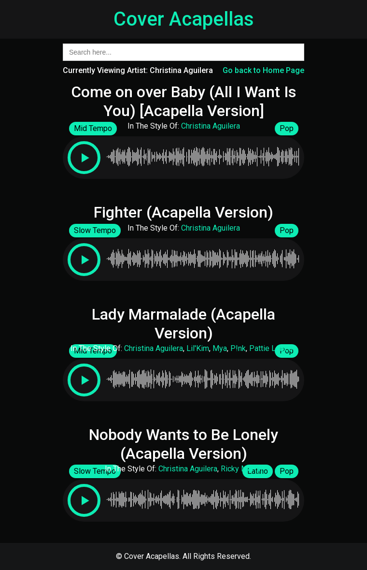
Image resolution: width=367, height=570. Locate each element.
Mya (219, 348)
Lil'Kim (197, 348)
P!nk (238, 348)
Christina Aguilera (210, 126)
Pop (287, 128)
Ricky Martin (241, 468)
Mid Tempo (93, 128)
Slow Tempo (95, 230)
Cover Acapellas (183, 19)
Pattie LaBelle (273, 348)
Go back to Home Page (263, 70)
